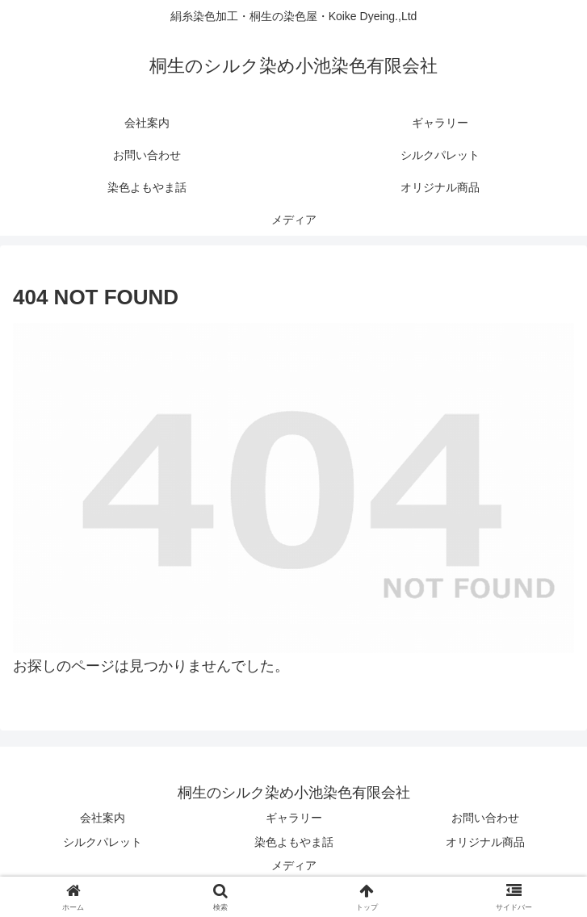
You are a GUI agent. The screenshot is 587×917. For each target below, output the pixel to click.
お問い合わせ (485, 817)
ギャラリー (294, 817)
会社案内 (102, 817)
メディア (294, 865)
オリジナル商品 (485, 841)
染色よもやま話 (293, 841)
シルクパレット (102, 841)
